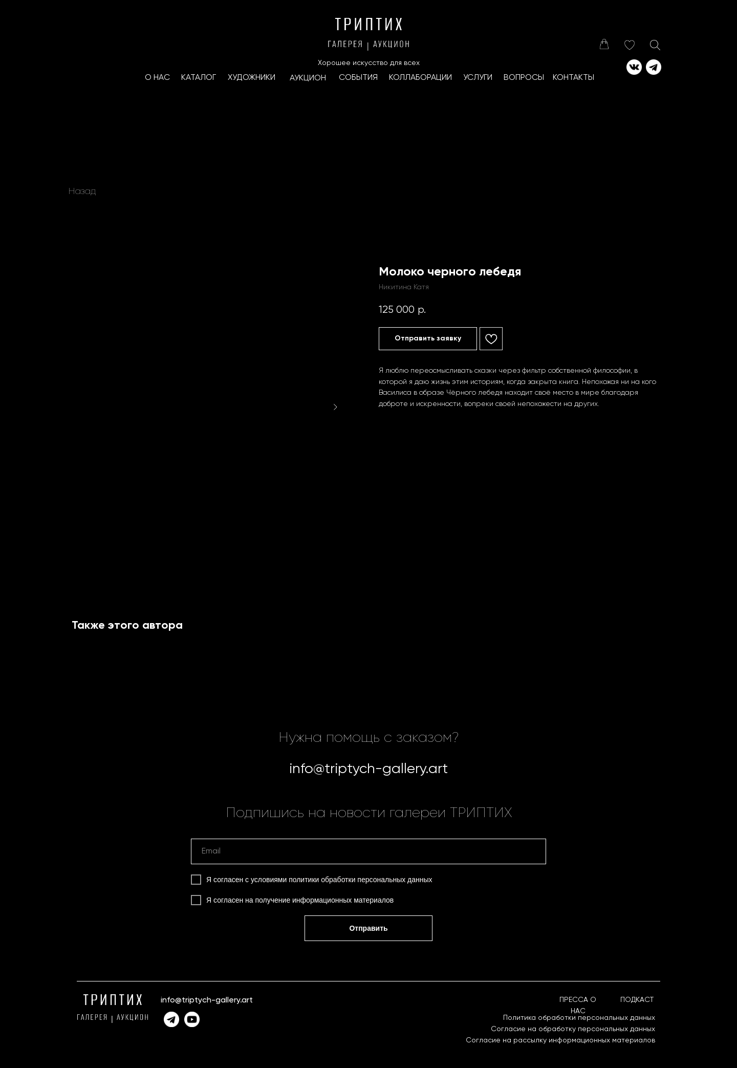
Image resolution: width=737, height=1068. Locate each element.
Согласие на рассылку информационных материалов (560, 1040)
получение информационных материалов (324, 900)
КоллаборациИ (420, 78)
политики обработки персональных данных (360, 879)
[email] (368, 851)
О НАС (157, 78)
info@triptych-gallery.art (368, 769)
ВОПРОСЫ (524, 78)
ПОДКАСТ (637, 999)
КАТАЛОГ (198, 78)
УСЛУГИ (477, 78)
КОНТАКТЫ (573, 78)
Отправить (368, 928)
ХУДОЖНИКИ (251, 78)
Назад (82, 191)
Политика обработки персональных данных (579, 1017)
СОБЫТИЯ (358, 78)
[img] (604, 44)
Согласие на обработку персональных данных (573, 1029)
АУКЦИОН (308, 78)
